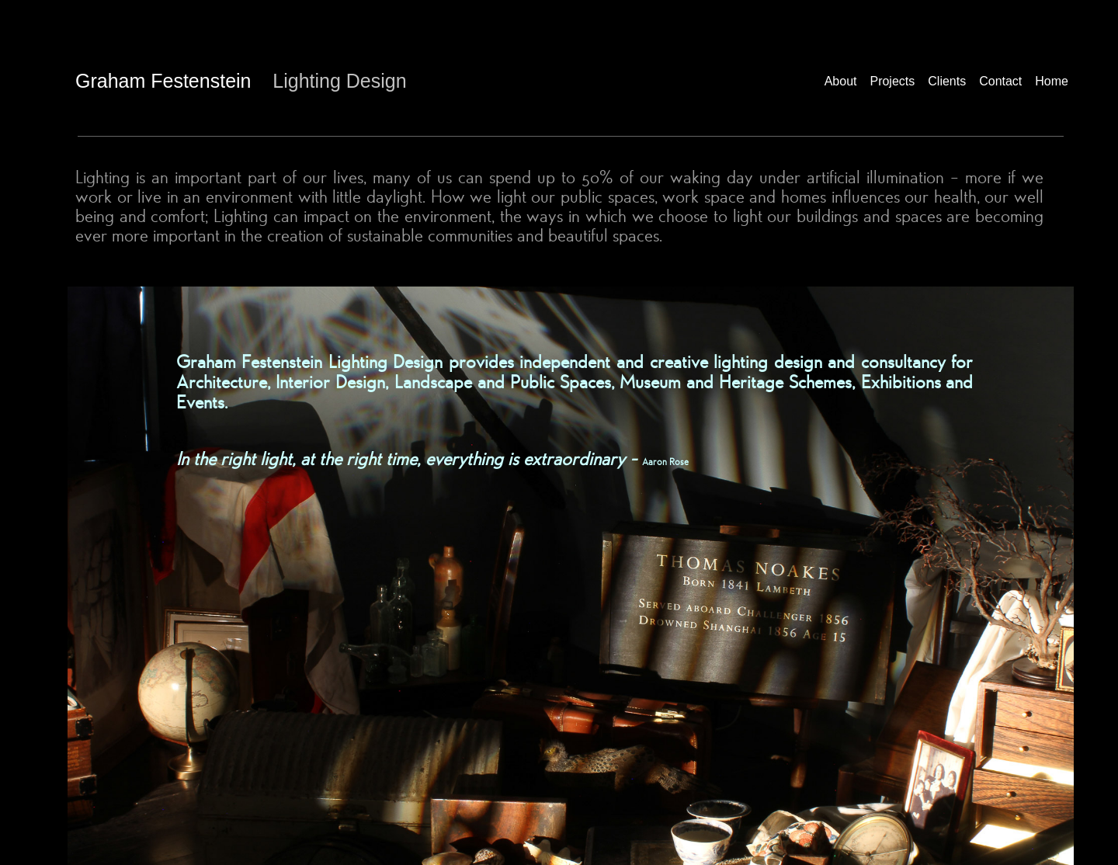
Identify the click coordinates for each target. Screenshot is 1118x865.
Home (1051, 81)
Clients (947, 81)
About (841, 81)
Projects (892, 81)
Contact (1000, 81)
